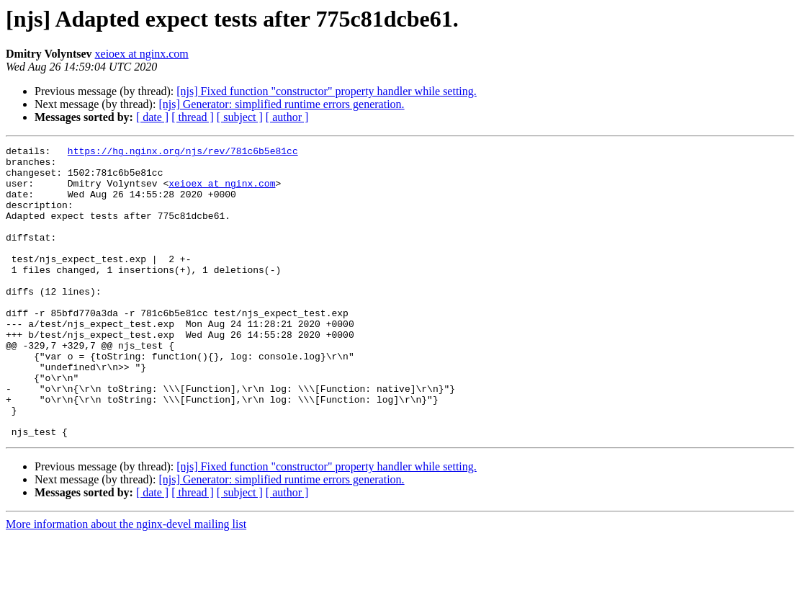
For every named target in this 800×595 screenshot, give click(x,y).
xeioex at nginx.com (142, 54)
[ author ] (287, 117)
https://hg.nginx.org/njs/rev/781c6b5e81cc (183, 152)
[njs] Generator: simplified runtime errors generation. (281, 104)
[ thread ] (192, 117)
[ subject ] (240, 117)
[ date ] (152, 117)
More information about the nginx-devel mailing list (126, 582)
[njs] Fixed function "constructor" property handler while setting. (326, 91)
